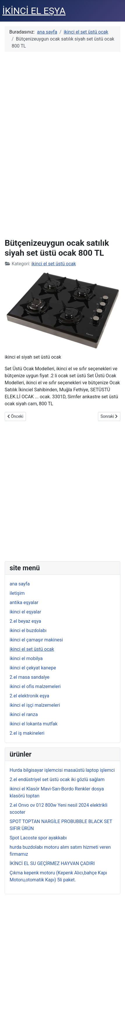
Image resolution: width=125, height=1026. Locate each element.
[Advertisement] (62, 144)
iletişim (17, 593)
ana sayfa (20, 584)
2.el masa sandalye (30, 677)
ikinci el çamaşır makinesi (36, 640)
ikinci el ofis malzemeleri (35, 686)
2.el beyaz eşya (25, 621)
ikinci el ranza (24, 714)
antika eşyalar (24, 602)
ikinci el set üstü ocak (53, 263)
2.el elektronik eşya (29, 696)
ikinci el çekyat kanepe (33, 668)
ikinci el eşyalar (25, 612)
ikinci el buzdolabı (28, 630)
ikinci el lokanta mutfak (33, 724)
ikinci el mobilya (26, 658)
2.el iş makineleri (27, 733)
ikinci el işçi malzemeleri (35, 705)
